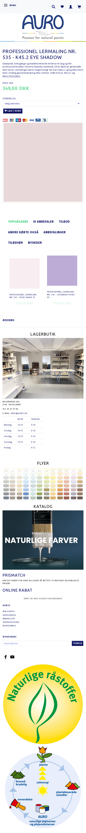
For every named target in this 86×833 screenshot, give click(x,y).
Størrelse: (9, 98)
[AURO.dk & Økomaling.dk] (43, 26)
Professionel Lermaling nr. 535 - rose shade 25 (23, 296)
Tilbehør (15, 243)
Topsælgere (18, 222)
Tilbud (64, 222)
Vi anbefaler (43, 222)
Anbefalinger (55, 232)
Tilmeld (77, 643)
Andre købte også (23, 232)
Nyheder (35, 243)
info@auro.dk (19, 413)
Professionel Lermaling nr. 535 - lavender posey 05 (61, 295)
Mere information (11, 76)
